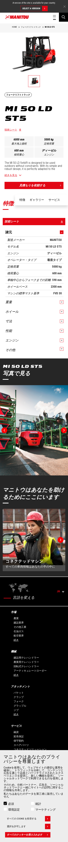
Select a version (35, 8)
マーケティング (45, 809)
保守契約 (19, 740)
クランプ (19, 697)
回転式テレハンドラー (26, 666)
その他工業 (20, 626)
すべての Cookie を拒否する (28, 818)
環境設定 (14, 809)
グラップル (20, 705)
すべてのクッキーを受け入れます (28, 834)
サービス (16, 726)
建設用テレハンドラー (26, 657)
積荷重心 (19, 154)
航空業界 (19, 635)
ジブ (16, 710)
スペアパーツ (21, 745)
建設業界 (19, 622)
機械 (13, 651)
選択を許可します (28, 826)
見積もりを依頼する (41, 185)
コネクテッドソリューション (30, 749)
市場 (13, 612)
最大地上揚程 (19, 143)
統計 (38, 804)
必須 (11, 804)
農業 (16, 618)
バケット (19, 692)
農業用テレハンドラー (26, 662)
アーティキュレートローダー (30, 670)
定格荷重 (49, 143)
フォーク (19, 701)
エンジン (49, 154)
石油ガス (19, 631)
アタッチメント (20, 686)
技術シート (11, 129)
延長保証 (19, 736)
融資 (16, 732)
